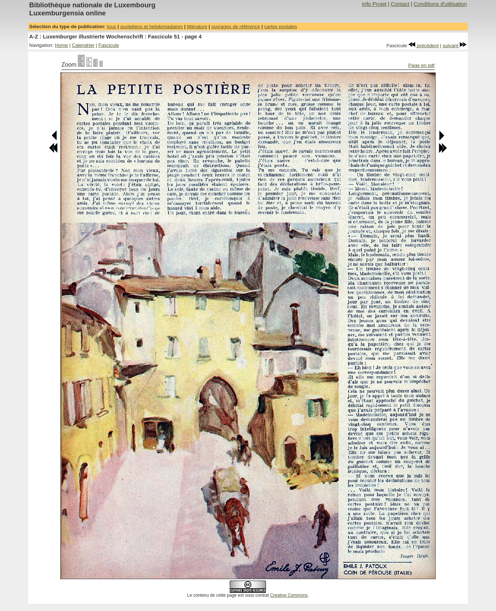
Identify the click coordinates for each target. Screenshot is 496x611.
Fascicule (108, 45)
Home (61, 45)
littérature (197, 26)
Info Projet (374, 4)
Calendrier (83, 45)
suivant (455, 45)
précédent (423, 45)
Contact (400, 4)
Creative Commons (289, 595)
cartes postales (280, 26)
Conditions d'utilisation (440, 4)
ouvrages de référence (235, 26)
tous (111, 26)
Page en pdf (421, 65)
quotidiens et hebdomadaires (151, 26)
